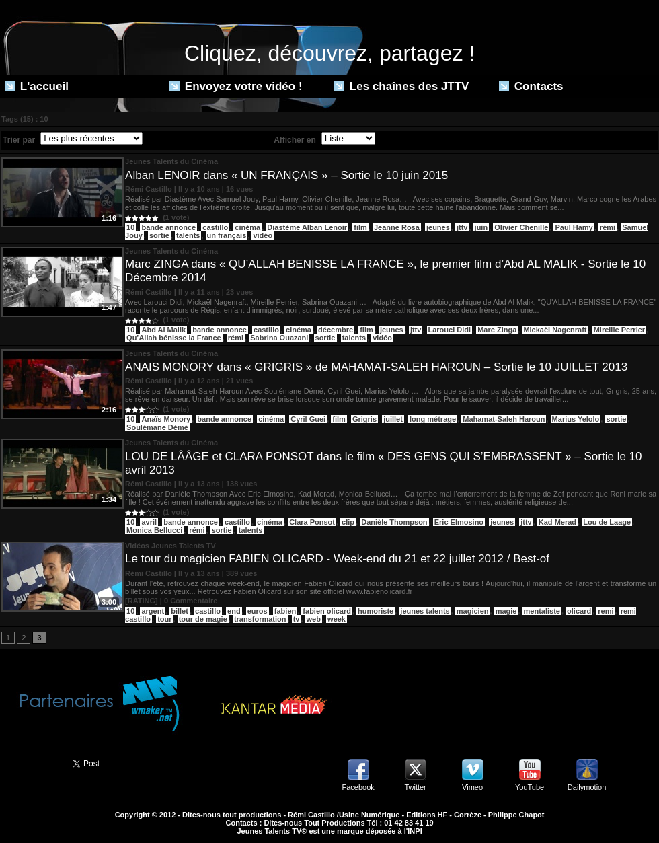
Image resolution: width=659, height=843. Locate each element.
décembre (335, 330)
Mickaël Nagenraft (554, 330)
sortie (159, 235)
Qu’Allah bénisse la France (173, 338)
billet (179, 611)
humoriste (375, 611)
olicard (579, 611)
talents (188, 235)
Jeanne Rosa (397, 227)
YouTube (529, 787)
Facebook (358, 787)
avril (149, 522)
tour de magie (203, 619)
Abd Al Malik (163, 330)
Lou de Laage (607, 522)
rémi (607, 227)
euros (257, 611)
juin (481, 227)
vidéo (262, 235)
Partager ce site (30, 762)
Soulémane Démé (157, 427)
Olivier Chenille (521, 227)
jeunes (438, 227)
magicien (473, 611)
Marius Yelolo (576, 419)
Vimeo (472, 787)
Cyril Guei (307, 419)
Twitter (415, 787)
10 (130, 227)
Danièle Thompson (394, 522)
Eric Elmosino (458, 522)
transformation (260, 619)
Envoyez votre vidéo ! (236, 86)
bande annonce (168, 227)
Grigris (364, 419)
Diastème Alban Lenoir (307, 227)
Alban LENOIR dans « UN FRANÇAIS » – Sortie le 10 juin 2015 (286, 175)
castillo (215, 227)
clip (348, 522)
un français (227, 235)
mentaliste (542, 611)
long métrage (433, 419)
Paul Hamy (573, 227)
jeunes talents (424, 611)
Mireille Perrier (619, 330)
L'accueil (37, 86)
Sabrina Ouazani (279, 338)
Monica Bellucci (154, 530)
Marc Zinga (496, 330)
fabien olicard (327, 611)
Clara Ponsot (312, 522)
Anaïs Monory (165, 419)
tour (164, 619)
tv (296, 619)
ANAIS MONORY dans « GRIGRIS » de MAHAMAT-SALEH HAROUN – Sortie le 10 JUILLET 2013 (376, 367)
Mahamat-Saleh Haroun (504, 419)
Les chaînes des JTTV (401, 86)
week (336, 619)
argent (152, 611)
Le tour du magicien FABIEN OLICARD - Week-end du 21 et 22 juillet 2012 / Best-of (337, 558)
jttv (462, 227)
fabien (285, 611)
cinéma (247, 227)
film (360, 227)
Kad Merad (557, 522)
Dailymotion (587, 787)
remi (605, 611)
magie (506, 611)
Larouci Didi (449, 330)
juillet (393, 419)
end (234, 611)
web (314, 619)
